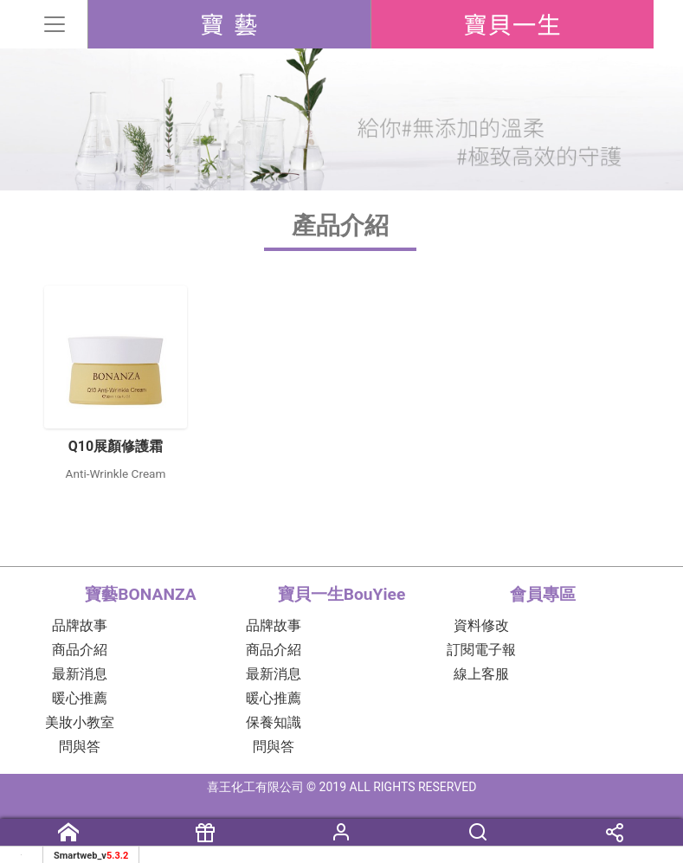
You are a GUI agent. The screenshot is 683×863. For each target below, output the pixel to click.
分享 (614, 840)
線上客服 (481, 674)
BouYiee (512, 24)
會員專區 (342, 840)
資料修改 (481, 625)
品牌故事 (79, 625)
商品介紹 (79, 649)
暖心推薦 (79, 698)
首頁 (68, 840)
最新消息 (79, 674)
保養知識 (273, 722)
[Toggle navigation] (58, 24)
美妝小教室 (79, 722)
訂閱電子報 (481, 649)
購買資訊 (205, 840)
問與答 (79, 746)
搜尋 (478, 840)
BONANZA (229, 24)
